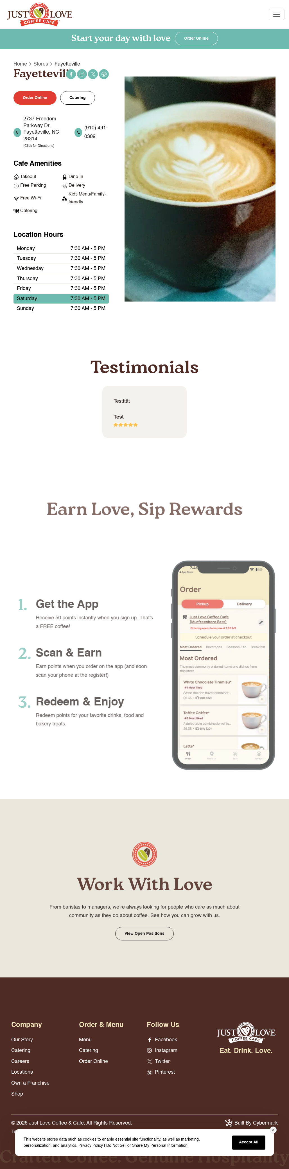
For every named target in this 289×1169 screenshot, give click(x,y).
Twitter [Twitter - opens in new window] (93, 74)
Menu (85, 1039)
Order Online (196, 39)
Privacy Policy (90, 1146)
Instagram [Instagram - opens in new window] (82, 74)
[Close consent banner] (273, 1130)
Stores (40, 64)
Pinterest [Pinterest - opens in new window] (104, 74)
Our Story (22, 1039)
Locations (22, 1072)
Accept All (248, 1142)
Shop (17, 1094)
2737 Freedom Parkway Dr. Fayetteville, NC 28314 (41, 132)
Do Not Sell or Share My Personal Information (147, 1146)
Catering (77, 98)
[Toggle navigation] (277, 14)
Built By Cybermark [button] (251, 1123)
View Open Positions (144, 941)
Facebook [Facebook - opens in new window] (71, 74)
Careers (20, 1061)
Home (20, 64)
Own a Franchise (30, 1083)
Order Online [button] (35, 98)
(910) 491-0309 (96, 132)
